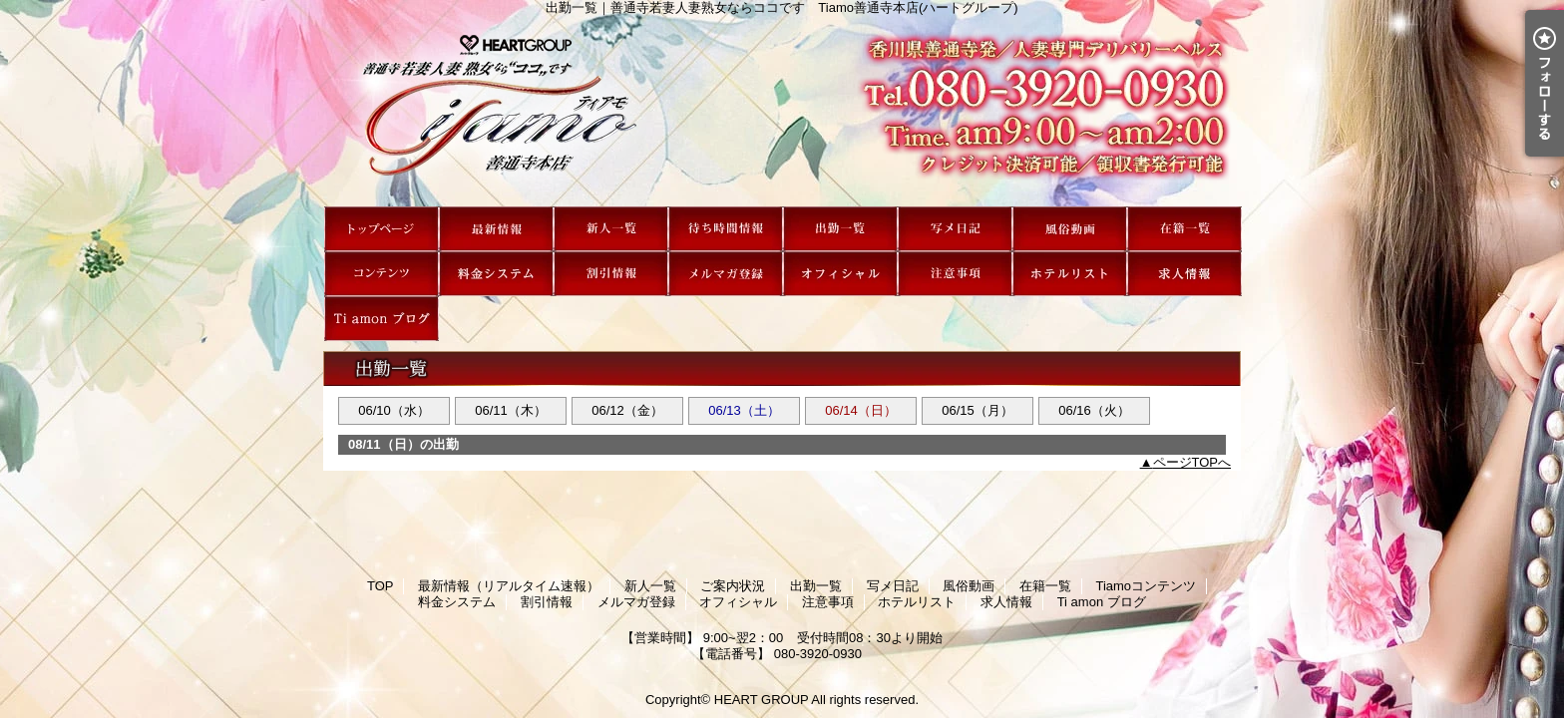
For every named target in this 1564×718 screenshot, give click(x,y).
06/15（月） (977, 410)
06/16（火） (1094, 410)
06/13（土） (744, 410)
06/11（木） (511, 410)
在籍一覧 (1184, 228)
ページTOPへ (1192, 462)
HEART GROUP (761, 699)
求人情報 (1184, 273)
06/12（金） (627, 410)
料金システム (496, 273)
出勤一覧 (840, 228)
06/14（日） (861, 410)
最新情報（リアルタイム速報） (496, 228)
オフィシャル (840, 273)
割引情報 (611, 273)
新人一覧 (611, 228)
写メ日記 (955, 228)
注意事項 (955, 273)
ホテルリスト (1069, 273)
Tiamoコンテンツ (381, 273)
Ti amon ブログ (381, 318)
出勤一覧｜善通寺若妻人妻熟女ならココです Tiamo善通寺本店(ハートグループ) (782, 110)
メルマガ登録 (725, 273)
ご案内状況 (725, 228)
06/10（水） (394, 410)
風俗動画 (1069, 228)
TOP (381, 228)
